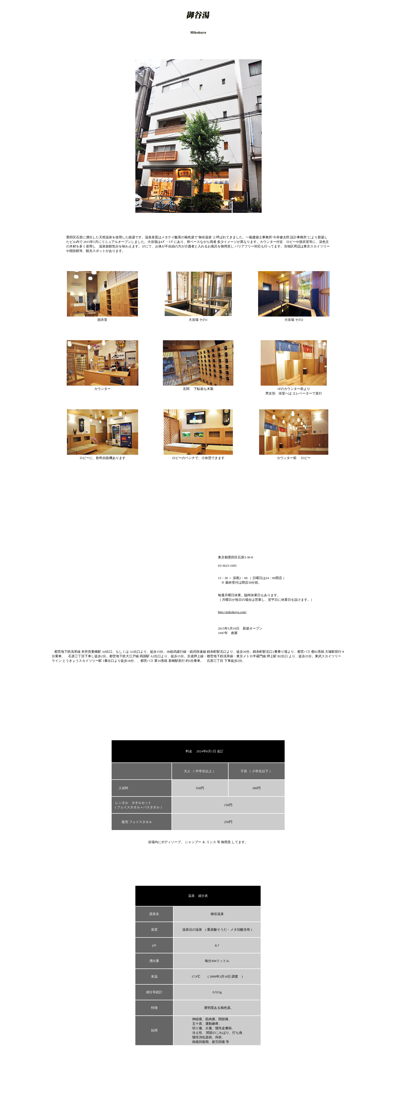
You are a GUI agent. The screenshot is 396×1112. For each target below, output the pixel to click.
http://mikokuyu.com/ (232, 612)
